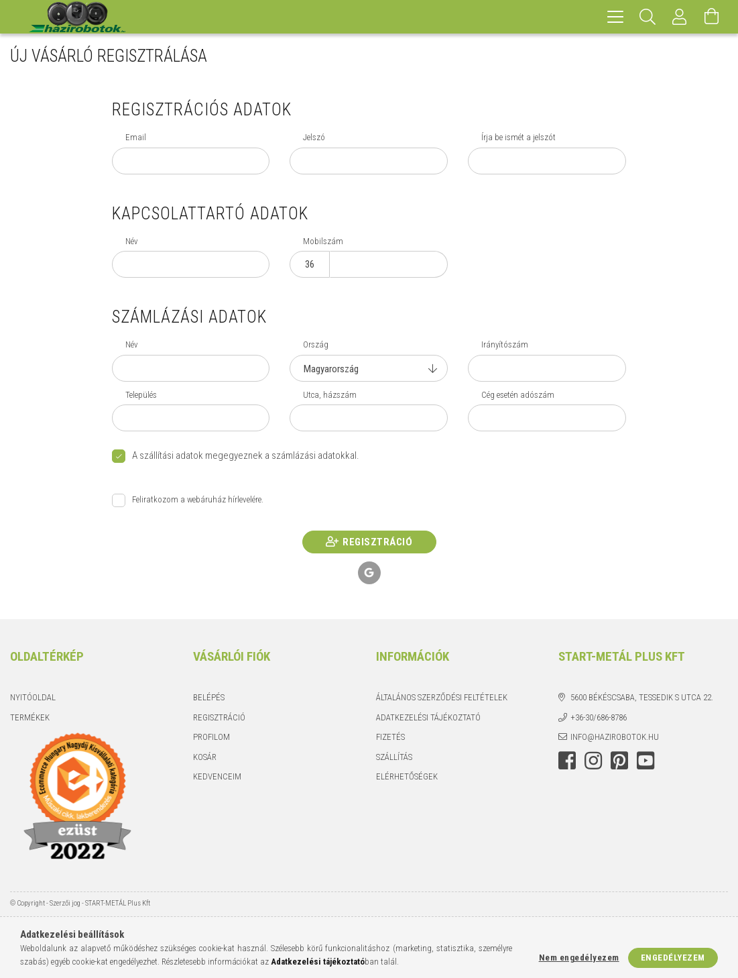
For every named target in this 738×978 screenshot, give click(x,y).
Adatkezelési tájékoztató (428, 717)
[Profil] (680, 17)
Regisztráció (377, 542)
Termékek (30, 717)
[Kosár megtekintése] (712, 17)
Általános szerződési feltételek (441, 697)
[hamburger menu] (615, 17)
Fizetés (390, 737)
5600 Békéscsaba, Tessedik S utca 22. (641, 697)
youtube (645, 761)
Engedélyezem (673, 958)
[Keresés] (647, 17)
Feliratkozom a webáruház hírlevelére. (197, 499)
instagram (593, 761)
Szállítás (394, 757)
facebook (567, 761)
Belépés (209, 697)
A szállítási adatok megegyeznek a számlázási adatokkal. (245, 455)
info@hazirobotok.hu (614, 737)
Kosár (205, 757)
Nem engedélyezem (579, 958)
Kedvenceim (217, 776)
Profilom (211, 737)
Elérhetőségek (407, 776)
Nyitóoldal (33, 697)
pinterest (619, 761)
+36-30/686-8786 (598, 717)
